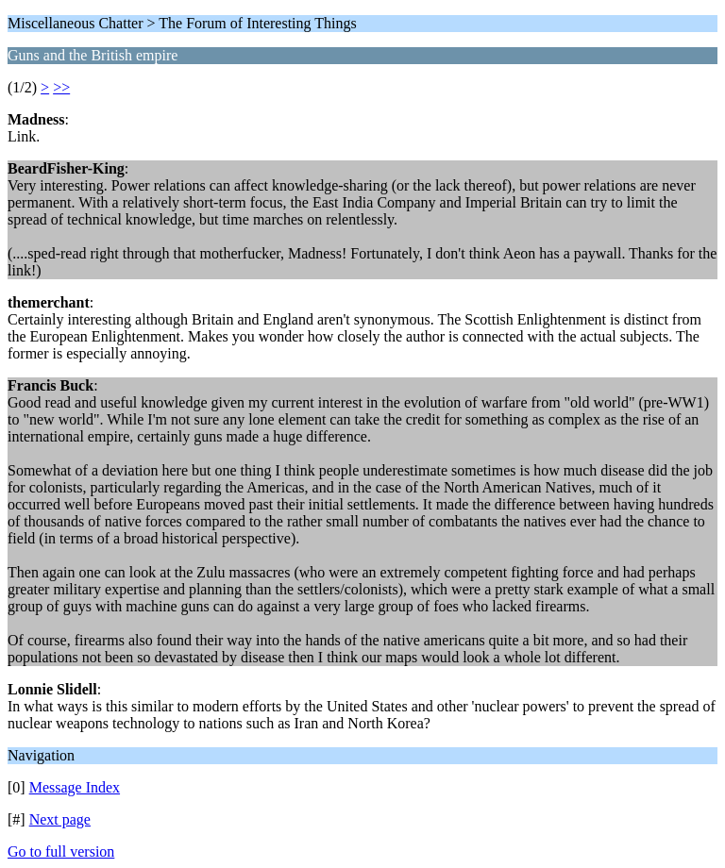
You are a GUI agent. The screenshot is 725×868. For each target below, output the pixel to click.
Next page (60, 819)
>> (61, 87)
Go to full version (61, 851)
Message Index (74, 787)
